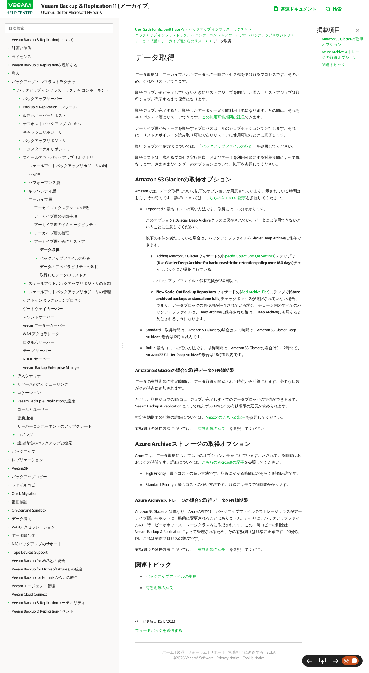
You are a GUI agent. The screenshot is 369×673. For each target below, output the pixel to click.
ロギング (25, 434)
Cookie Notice (254, 658)
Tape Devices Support (30, 552)
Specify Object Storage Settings (248, 256)
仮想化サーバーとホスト (44, 115)
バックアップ (23, 451)
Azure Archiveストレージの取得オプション (340, 55)
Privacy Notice (228, 658)
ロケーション (29, 392)
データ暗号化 (23, 535)
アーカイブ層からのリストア (59, 241)
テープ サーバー (37, 350)
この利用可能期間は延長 (223, 117)
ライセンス (21, 56)
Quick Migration (24, 493)
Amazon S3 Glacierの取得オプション (342, 42)
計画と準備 (21, 48)
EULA (270, 652)
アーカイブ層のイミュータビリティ (65, 224)
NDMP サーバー (36, 359)
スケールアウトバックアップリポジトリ (58, 157)
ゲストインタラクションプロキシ (52, 300)
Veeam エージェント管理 (33, 586)
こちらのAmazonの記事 (226, 197)
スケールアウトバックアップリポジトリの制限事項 (70, 166)
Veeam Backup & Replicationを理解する (44, 65)
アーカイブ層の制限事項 (55, 216)
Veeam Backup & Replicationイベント (43, 611)
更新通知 (25, 418)
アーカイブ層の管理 (51, 233)
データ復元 (21, 518)
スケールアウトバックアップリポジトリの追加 (70, 283)
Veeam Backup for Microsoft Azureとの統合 (47, 569)
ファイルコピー (25, 485)
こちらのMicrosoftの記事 (223, 462)
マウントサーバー (38, 317)
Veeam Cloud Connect (29, 594)
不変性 (34, 174)
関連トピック (333, 64)
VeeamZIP (20, 468)
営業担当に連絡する (246, 652)
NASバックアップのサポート (37, 544)
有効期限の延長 (211, 428)
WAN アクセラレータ (41, 334)
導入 (16, 73)
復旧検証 (19, 502)
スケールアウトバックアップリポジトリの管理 (70, 292)
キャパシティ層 (42, 191)
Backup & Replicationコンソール (50, 107)
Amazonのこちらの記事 (226, 417)
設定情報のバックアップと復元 (44, 443)
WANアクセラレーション (33, 527)
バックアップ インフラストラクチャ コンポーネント (63, 90)
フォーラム (197, 652)
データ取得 (49, 250)
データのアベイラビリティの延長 (69, 266)
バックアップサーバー (42, 98)
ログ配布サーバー (38, 342)
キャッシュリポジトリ (42, 132)
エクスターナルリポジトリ (46, 149)
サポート (217, 652)
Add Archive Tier (254, 292)
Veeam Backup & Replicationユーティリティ (48, 602)
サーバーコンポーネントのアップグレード (54, 426)
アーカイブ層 (40, 199)
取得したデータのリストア (63, 275)
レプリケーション (27, 460)
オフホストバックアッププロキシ (52, 124)
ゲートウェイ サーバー (43, 308)
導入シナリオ (29, 376)
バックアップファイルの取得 (65, 258)
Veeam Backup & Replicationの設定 (46, 401)
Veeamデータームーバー (44, 325)
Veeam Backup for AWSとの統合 (38, 560)
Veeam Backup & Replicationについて (43, 40)
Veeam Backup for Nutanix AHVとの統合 (45, 577)
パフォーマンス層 (44, 182)
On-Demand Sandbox (29, 510)
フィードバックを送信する (158, 630)
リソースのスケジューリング (42, 384)
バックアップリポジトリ (44, 140)
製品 (181, 652)
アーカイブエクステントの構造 (61, 208)
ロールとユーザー (33, 409)
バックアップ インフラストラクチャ (43, 82)
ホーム (168, 652)
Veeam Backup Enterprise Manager (51, 367)
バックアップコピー (29, 476)
